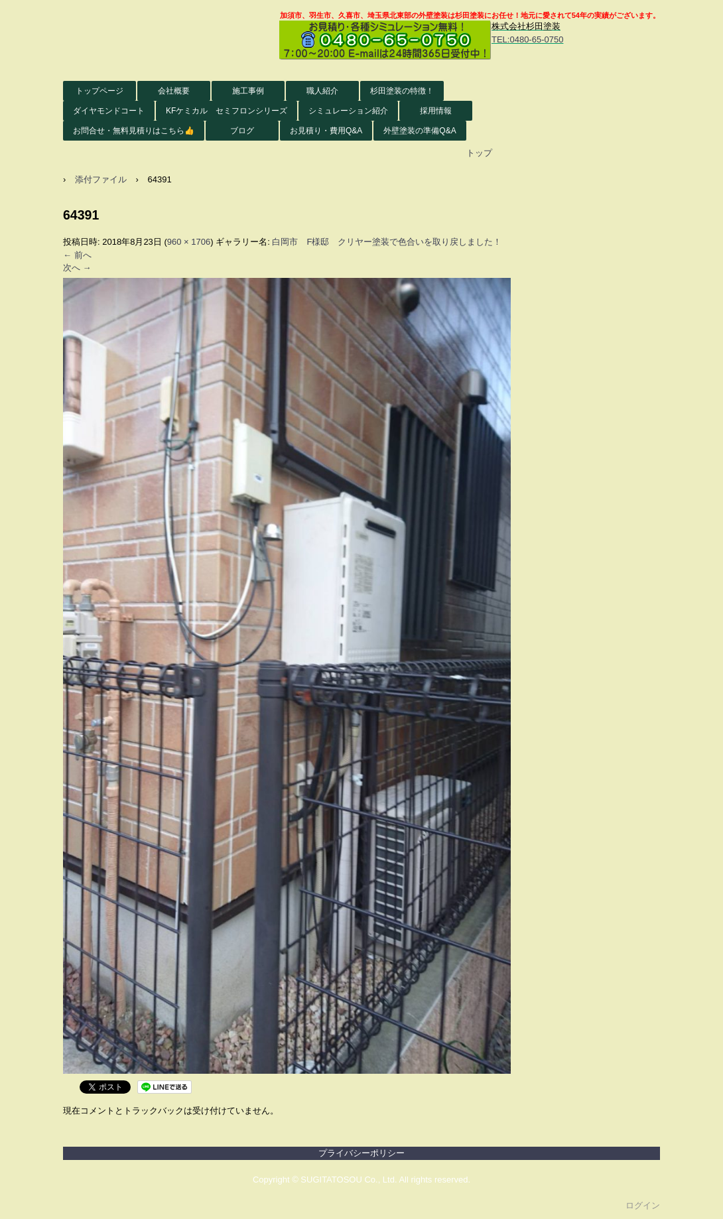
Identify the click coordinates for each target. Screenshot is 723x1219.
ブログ (242, 130)
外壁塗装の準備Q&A (419, 130)
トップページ (99, 91)
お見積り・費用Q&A (326, 130)
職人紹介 (322, 91)
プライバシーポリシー (361, 1153)
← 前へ (77, 255)
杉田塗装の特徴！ (402, 91)
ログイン (642, 1205)
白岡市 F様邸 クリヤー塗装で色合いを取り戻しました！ (386, 242)
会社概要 (174, 91)
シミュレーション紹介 (348, 110)
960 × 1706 (188, 242)
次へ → (77, 268)
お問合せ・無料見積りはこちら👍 (133, 130)
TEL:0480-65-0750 (527, 39)
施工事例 (248, 91)
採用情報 (436, 110)
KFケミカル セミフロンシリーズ (226, 110)
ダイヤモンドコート (109, 110)
